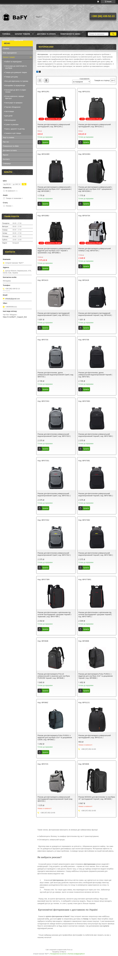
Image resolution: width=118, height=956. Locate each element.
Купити (45, 142)
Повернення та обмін (70, 34)
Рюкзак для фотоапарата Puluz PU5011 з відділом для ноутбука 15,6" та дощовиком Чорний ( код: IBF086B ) (95, 676)
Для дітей (8, 116)
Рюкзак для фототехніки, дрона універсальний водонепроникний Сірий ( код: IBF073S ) (56, 375)
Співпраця (7, 163)
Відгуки (5, 155)
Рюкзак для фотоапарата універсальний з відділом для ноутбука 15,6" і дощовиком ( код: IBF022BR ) (54, 189)
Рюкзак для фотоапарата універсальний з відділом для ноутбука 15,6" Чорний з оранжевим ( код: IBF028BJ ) (54, 251)
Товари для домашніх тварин (16, 72)
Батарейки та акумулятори (15, 85)
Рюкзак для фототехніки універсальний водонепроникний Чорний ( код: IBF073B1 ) (95, 495)
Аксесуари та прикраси (13, 103)
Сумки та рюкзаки (11, 124)
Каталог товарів (22, 34)
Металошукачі (10, 120)
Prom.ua (69, 949)
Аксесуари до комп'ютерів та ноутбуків (16, 67)
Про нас (6, 40)
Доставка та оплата (46, 34)
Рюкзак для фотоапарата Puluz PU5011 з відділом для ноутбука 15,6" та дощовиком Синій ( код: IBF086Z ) (55, 737)
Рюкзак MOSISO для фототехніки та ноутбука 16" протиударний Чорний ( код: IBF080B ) (96, 798)
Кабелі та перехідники (13, 62)
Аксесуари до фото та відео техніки (15, 91)
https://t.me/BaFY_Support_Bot (15, 317)
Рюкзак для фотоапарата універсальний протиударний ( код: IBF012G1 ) (94, 125)
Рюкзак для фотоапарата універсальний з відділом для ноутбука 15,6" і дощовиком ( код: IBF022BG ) (95, 189)
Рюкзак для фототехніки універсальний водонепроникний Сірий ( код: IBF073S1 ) (54, 495)
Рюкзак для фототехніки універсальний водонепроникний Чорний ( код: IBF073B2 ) (95, 554)
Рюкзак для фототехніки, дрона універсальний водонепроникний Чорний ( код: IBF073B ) (95, 375)
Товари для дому (11, 77)
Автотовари (9, 111)
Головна (6, 34)
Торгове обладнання (12, 107)
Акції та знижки (8, 137)
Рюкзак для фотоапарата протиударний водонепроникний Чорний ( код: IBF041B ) (95, 314)
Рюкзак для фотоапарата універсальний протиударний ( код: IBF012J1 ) (94, 736)
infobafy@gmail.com (12, 299)
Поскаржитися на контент (58, 954)
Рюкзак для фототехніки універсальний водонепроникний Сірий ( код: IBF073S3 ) (54, 435)
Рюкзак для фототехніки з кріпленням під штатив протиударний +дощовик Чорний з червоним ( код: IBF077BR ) (54, 614)
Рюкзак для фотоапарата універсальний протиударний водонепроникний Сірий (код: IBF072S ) (55, 799)
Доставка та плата (10, 150)
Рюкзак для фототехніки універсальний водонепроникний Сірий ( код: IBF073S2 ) (54, 554)
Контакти (18, 40)
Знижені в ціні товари (13, 133)
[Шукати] (113, 34)
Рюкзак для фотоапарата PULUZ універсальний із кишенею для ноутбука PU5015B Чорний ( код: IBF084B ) (54, 676)
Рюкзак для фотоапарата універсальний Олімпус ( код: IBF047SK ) (94, 250)
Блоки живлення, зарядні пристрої (14, 97)
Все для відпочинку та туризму (16, 81)
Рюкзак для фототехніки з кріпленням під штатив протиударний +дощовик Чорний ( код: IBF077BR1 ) (95, 614)
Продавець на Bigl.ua (59, 952)
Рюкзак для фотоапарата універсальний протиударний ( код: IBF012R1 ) (54, 125)
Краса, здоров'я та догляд (15, 129)
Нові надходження (10, 53)
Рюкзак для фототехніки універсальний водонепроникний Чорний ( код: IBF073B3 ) (95, 435)
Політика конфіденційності (76, 954)
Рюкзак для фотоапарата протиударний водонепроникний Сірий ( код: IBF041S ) (54, 314)
